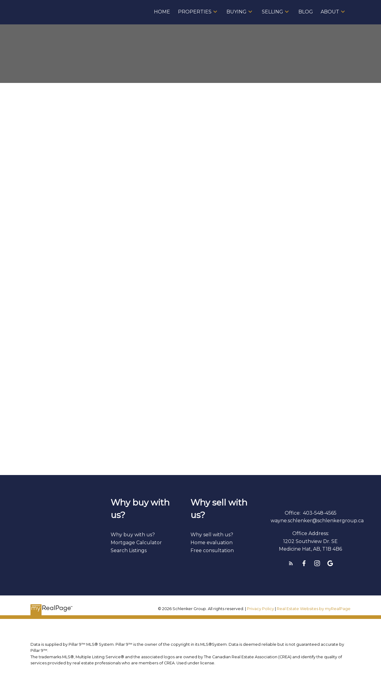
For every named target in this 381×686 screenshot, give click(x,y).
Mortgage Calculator (136, 542)
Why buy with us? (133, 535)
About (330, 12)
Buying (236, 12)
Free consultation (212, 550)
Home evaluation (211, 542)
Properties (195, 12)
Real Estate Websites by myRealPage (314, 608)
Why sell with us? (211, 535)
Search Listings (129, 550)
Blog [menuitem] (305, 12)
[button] (291, 563)
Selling (272, 12)
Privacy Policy (260, 608)
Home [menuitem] (162, 12)
